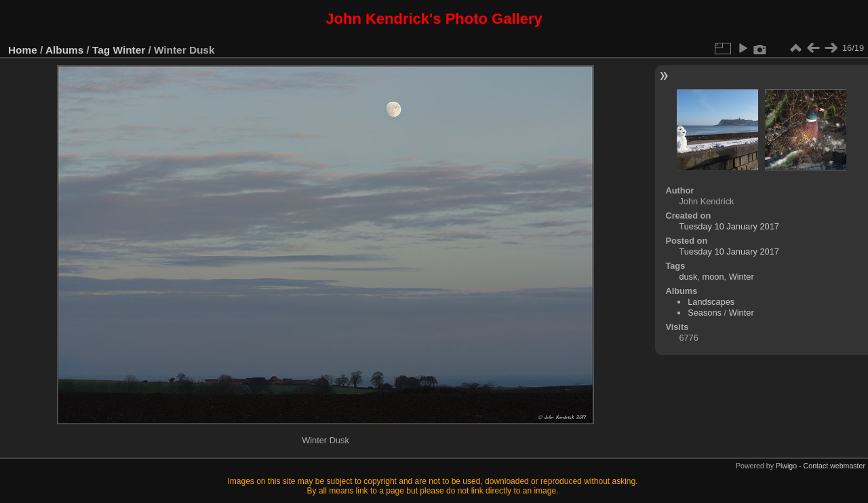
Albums (64, 50)
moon (713, 277)
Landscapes (711, 302)
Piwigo (786, 466)
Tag (101, 50)
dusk (688, 277)
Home (22, 50)
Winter (129, 50)
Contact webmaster (834, 466)
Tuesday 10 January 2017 (729, 226)
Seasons (705, 313)
